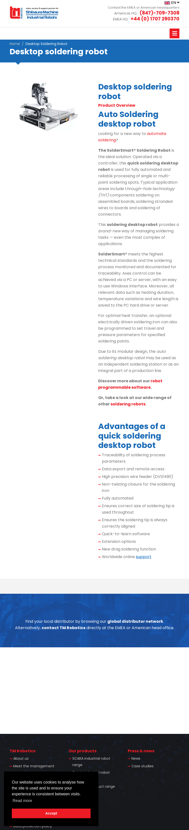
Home (15, 43)
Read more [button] (22, 801)
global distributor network (135, 621)
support (143, 557)
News (135, 758)
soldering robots (127, 404)
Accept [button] (51, 813)
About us (21, 758)
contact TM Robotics (63, 628)
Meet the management (33, 766)
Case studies (142, 766)
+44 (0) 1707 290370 (155, 18)
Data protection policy (32, 826)
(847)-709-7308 (159, 13)
